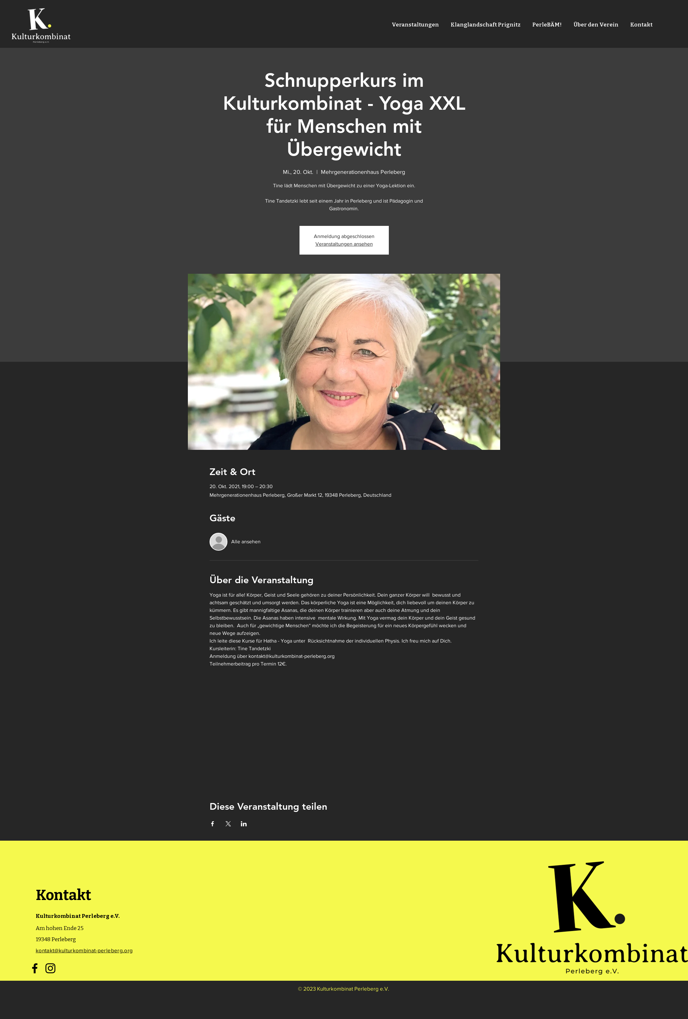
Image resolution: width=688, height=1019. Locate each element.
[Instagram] (50, 968)
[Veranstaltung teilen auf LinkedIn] (244, 823)
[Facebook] (34, 968)
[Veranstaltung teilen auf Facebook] (213, 823)
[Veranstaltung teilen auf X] (228, 823)
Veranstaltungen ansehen (344, 244)
